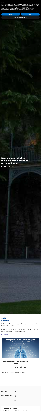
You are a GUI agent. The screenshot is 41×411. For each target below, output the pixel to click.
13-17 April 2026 (20, 367)
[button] (2, 337)
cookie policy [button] (25, 7)
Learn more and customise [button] (20, 17)
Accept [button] (30, 14)
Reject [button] (10, 14)
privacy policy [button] (36, 4)
